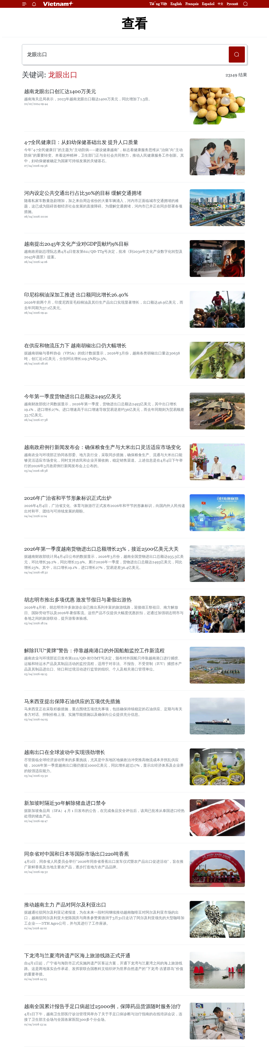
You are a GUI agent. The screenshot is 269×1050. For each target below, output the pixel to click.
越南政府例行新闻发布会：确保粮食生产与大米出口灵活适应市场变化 (102, 447)
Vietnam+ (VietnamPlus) (58, 3)
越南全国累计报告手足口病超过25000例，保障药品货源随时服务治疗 (102, 1006)
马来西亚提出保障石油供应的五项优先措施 (72, 701)
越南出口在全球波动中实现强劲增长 (64, 752)
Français (191, 4)
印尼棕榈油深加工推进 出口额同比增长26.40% (76, 295)
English (176, 4)
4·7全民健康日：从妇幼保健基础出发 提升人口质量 (81, 142)
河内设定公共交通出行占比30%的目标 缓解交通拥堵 (83, 193)
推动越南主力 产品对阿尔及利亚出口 (65, 905)
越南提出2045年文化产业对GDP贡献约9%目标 (76, 244)
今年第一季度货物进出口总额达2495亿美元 (72, 396)
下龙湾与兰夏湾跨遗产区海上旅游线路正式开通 (77, 955)
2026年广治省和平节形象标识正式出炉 (68, 498)
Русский (232, 4)
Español (208, 4)
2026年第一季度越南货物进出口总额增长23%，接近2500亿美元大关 (101, 549)
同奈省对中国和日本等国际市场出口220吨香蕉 (76, 854)
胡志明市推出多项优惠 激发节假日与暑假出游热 (78, 600)
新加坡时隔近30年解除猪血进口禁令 (65, 803)
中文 (220, 4)
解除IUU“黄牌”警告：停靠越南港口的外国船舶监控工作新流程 (94, 650)
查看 (134, 23)
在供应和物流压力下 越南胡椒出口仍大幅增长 (75, 345)
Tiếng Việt (158, 4)
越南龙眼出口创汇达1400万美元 (60, 91)
